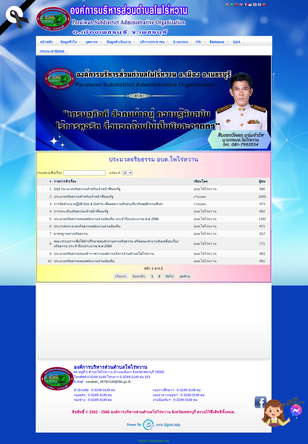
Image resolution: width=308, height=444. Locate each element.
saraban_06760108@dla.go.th (108, 382)
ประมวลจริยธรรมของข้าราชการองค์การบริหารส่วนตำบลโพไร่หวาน (104, 254)
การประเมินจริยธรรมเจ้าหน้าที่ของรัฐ (81, 211)
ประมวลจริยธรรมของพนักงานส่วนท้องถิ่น (84, 261)
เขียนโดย (200, 181)
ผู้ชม (262, 181)
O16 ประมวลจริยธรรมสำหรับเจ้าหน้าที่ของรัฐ (87, 189)
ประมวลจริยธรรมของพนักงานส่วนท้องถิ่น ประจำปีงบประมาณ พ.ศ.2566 (106, 219)
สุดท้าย (185, 276)
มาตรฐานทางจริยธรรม (71, 234)
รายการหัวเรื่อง (65, 181)
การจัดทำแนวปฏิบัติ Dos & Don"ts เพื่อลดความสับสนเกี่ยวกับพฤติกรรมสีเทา (108, 204)
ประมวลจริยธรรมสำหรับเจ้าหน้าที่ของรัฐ (83, 196)
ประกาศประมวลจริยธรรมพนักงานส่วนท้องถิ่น (87, 226)
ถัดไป (169, 276)
